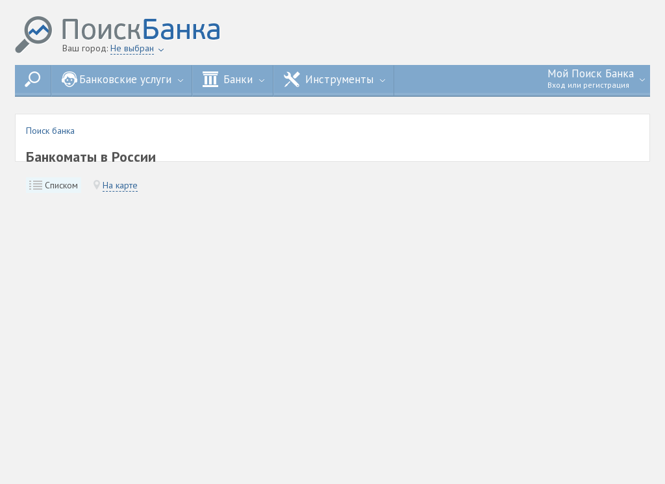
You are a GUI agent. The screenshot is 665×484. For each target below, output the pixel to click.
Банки (233, 79)
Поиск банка (50, 130)
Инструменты (334, 79)
